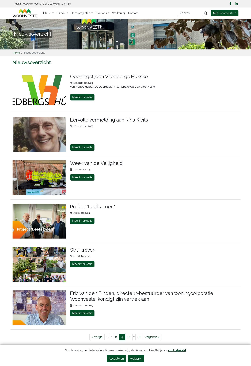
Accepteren (116, 358)
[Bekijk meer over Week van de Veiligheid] (39, 177)
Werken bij (118, 13)
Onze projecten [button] (81, 13)
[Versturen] (205, 13)
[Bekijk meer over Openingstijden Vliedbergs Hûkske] (39, 91)
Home (16, 52)
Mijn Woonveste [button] (223, 13)
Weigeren (136, 358)
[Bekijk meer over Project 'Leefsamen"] (39, 221)
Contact (133, 13)
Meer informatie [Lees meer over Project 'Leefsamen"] (82, 220)
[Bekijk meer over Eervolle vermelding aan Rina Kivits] (39, 134)
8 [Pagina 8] (116, 337)
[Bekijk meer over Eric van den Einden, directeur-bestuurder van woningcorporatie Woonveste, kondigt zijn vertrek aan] (39, 307)
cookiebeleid (177, 350)
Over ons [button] (101, 13)
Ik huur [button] (47, 13)
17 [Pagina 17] (139, 337)
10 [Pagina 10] (128, 337)
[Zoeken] (190, 13)
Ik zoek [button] (61, 13)
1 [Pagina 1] (107, 337)
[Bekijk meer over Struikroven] (39, 264)
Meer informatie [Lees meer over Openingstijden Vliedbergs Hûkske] (82, 97)
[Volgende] (152, 337)
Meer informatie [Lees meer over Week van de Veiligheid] (82, 177)
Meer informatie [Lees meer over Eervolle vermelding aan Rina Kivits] (82, 147)
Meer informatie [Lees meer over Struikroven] (82, 264)
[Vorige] (97, 337)
